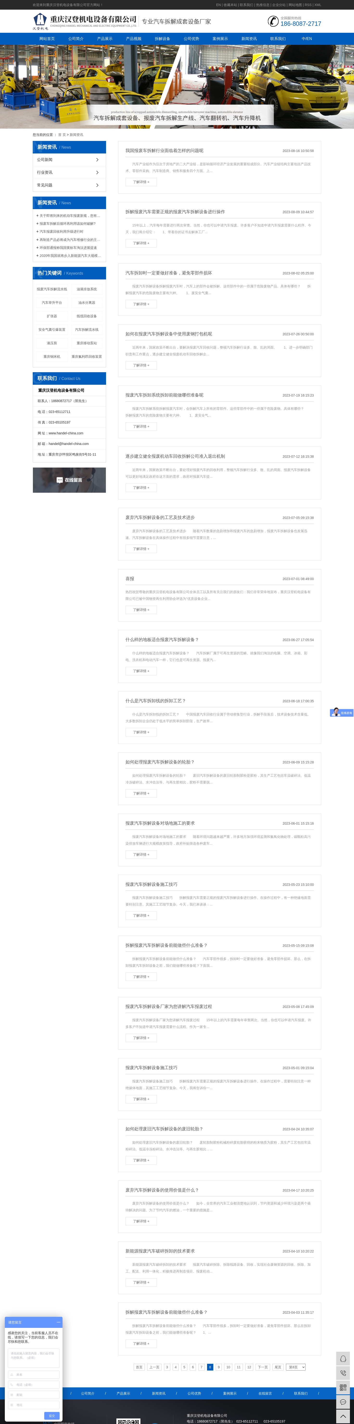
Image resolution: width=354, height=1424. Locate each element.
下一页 (263, 1367)
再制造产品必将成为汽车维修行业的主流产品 (71, 240)
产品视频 (133, 39)
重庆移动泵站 (87, 343)
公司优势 (191, 39)
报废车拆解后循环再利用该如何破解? (67, 223)
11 (239, 1367)
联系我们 (246, 5)
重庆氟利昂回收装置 (87, 356)
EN (218, 5)
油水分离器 (86, 303)
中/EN (307, 39)
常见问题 (44, 185)
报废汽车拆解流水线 (52, 289)
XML (317, 5)
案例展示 (220, 39)
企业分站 (279, 5)
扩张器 (52, 316)
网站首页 (47, 39)
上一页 (154, 1367)
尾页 (278, 1367)
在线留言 (265, 1393)
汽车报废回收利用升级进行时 (61, 231)
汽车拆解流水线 (87, 329)
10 (228, 1367)
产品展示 (105, 39)
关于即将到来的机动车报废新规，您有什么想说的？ (71, 216)
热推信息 (263, 5)
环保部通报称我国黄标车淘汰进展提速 (68, 248)
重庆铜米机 (52, 356)
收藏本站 (230, 5)
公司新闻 (44, 160)
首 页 (62, 135)
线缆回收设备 (87, 316)
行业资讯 (44, 172)
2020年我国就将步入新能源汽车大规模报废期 (71, 256)
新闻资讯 (249, 39)
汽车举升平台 (52, 303)
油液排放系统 (87, 289)
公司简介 (76, 39)
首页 (139, 1367)
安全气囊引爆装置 (51, 329)
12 (249, 1367)
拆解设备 (162, 39)
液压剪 (52, 343)
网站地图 (295, 5)
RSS (308, 5)
